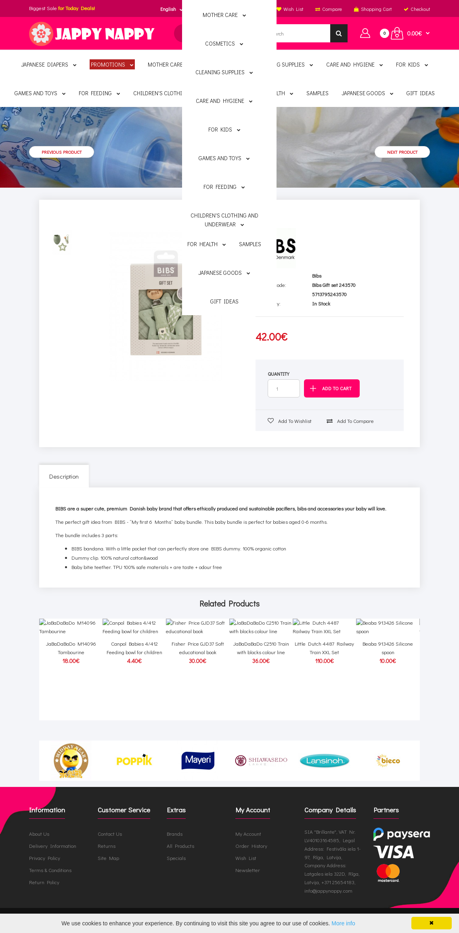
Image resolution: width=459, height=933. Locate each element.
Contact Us (110, 833)
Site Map (108, 857)
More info (343, 923)
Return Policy (44, 882)
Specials (176, 857)
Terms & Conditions (50, 869)
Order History (251, 845)
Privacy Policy (44, 857)
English (168, 9)
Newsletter (247, 869)
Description (64, 476)
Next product (402, 152)
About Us (39, 833)
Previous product (62, 152)
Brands (174, 833)
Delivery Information (52, 845)
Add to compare (350, 420)
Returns (106, 845)
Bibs (316, 275)
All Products (180, 845)
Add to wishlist (290, 420)
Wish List (245, 857)
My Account (248, 833)
